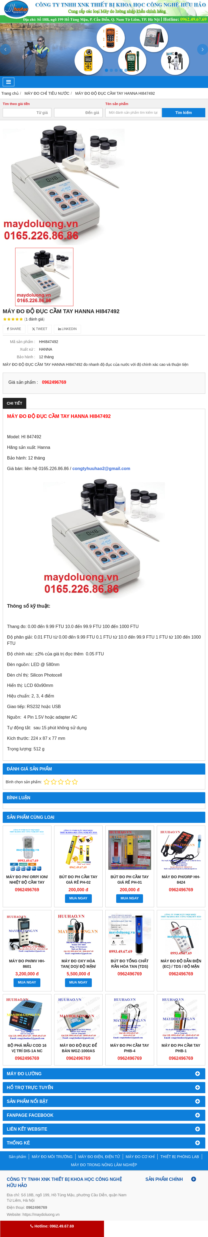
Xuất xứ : (27, 349)
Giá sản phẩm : (23, 382)
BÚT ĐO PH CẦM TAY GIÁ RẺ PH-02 (78, 879)
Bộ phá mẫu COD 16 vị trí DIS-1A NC (27, 1048)
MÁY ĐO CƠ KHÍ (140, 1156)
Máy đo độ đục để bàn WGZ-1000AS (78, 1048)
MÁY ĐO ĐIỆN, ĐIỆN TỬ (99, 1156)
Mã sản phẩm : (22, 342)
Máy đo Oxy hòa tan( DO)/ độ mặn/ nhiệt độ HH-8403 (78, 966)
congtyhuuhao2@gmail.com (101, 468)
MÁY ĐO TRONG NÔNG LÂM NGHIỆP (104, 1165)
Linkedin (67, 329)
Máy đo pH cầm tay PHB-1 (181, 1048)
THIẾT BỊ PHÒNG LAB (179, 1156)
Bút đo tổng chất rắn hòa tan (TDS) (130, 964)
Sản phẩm (17, 1156)
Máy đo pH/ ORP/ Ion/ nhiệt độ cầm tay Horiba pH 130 (27, 882)
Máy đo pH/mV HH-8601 (27, 964)
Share (14, 329)
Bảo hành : (26, 357)
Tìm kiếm (184, 112)
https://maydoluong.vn (41, 1214)
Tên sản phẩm (116, 104)
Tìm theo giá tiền (16, 104)
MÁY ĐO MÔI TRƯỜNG (52, 1156)
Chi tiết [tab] (14, 403)
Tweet (39, 329)
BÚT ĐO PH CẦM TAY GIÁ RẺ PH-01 (129, 879)
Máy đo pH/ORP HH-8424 (181, 879)
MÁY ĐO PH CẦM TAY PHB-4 (129, 1048)
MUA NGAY (78, 898)
